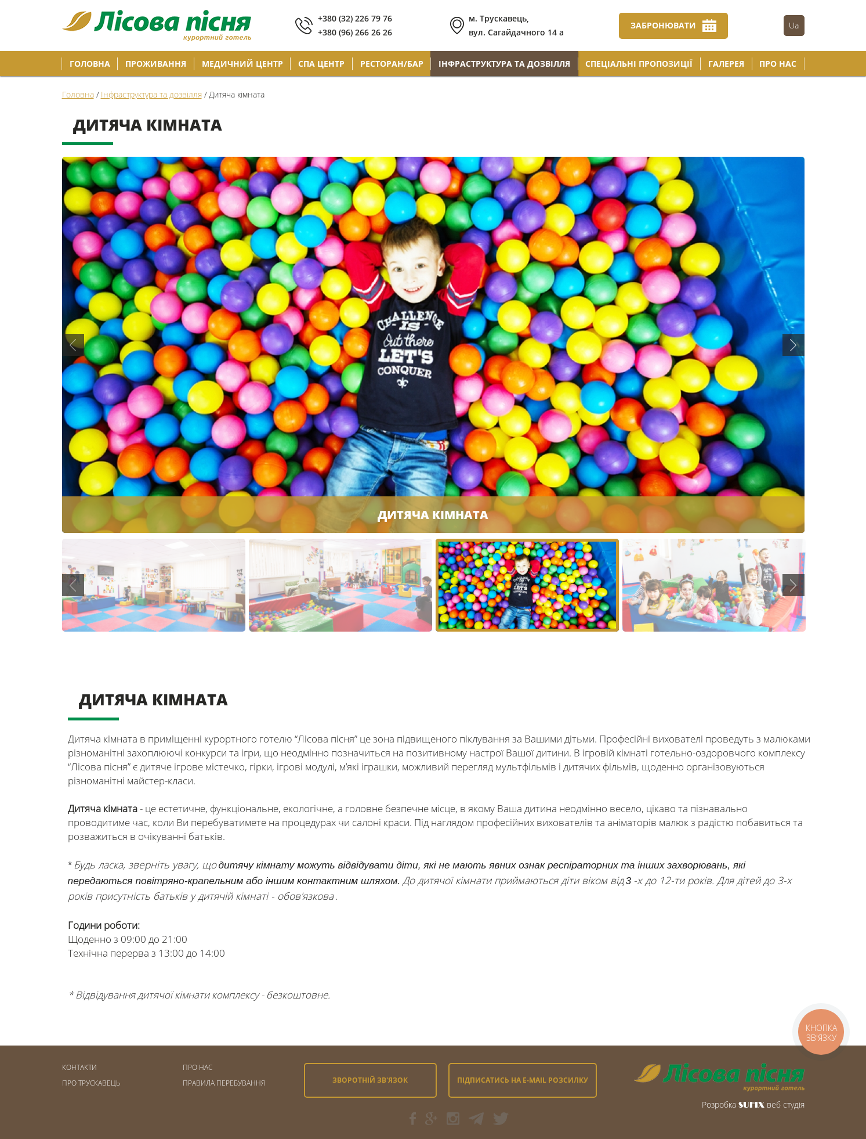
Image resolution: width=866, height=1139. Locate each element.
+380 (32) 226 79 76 (355, 18)
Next (793, 345)
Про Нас (197, 1067)
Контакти (79, 1067)
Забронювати (663, 25)
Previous (73, 345)
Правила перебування (224, 1083)
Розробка (719, 1104)
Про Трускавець (91, 1083)
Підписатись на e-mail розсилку (522, 1080)
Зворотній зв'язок (370, 1080)
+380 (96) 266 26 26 (355, 32)
